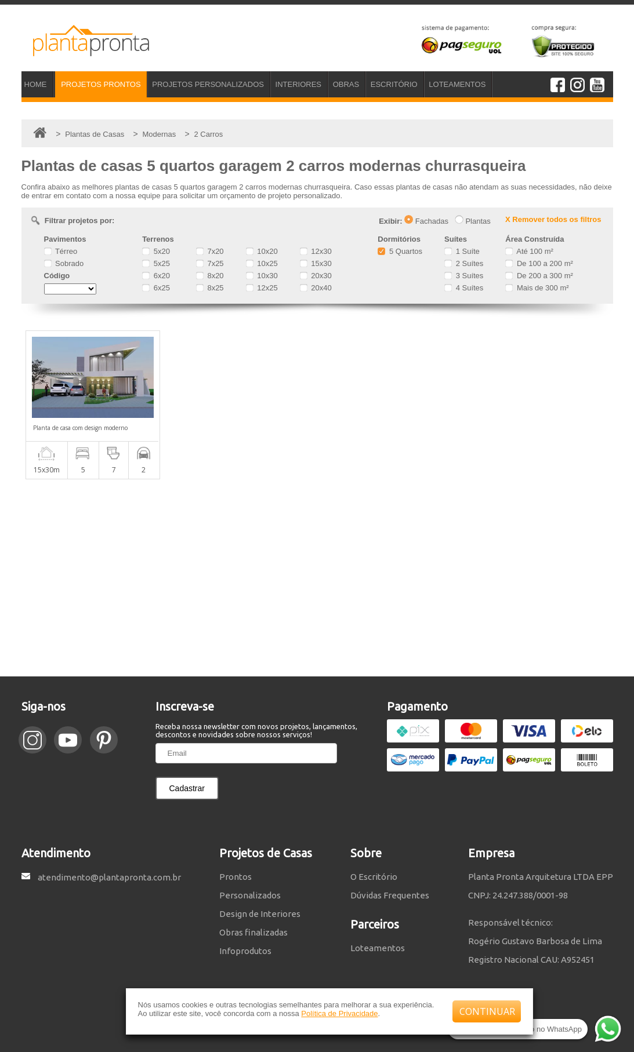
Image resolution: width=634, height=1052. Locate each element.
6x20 (156, 275)
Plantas (473, 221)
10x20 (262, 251)
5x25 (156, 263)
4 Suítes (463, 287)
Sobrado (64, 263)
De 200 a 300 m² (539, 275)
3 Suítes (463, 275)
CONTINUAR (487, 1011)
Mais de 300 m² (536, 287)
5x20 (156, 251)
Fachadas (426, 221)
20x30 (316, 275)
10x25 (262, 263)
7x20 (210, 251)
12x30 (316, 251)
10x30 (262, 275)
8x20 (210, 275)
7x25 (210, 263)
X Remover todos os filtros (553, 219)
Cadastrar (187, 788)
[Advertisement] (317, 578)
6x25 (156, 287)
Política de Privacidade (339, 1013)
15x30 (316, 263)
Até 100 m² (529, 251)
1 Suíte (462, 251)
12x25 (262, 287)
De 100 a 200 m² (539, 263)
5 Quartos (400, 251)
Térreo (61, 251)
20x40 (316, 287)
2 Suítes (463, 263)
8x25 (210, 287)
